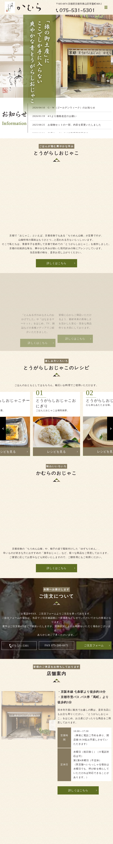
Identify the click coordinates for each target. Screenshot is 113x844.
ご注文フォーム (94, 645)
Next (110, 428)
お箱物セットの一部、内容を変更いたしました (74, 125)
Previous (3, 428)
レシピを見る (56, 451)
